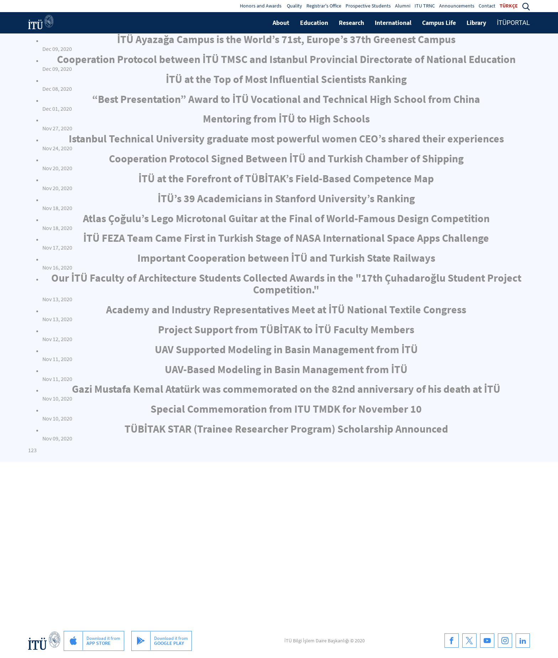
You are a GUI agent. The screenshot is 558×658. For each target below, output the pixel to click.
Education (314, 23)
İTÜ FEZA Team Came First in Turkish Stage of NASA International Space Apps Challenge (286, 238)
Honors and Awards (260, 5)
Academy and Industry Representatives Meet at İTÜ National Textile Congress (286, 309)
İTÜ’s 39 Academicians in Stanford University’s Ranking (286, 198)
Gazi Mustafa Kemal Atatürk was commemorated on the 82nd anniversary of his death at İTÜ (286, 389)
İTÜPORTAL (513, 22)
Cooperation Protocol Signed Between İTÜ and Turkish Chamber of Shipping (286, 158)
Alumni (402, 5)
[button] (526, 5)
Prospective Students (368, 5)
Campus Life (439, 23)
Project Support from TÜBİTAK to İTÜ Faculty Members (286, 329)
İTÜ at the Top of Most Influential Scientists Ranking (286, 79)
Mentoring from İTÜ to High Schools (286, 118)
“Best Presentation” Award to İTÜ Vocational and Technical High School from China (286, 99)
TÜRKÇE (509, 5)
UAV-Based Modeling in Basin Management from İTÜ (286, 369)
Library (476, 23)
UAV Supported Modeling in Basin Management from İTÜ (286, 349)
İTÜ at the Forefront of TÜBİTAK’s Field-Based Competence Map (286, 178)
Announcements (456, 5)
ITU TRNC (425, 5)
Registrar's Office (323, 5)
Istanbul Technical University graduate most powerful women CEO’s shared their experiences (286, 138)
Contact (487, 5)
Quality (294, 5)
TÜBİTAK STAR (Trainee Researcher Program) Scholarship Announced (286, 428)
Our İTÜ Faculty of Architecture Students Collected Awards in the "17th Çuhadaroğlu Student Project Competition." (286, 283)
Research (351, 23)
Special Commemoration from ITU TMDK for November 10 (286, 409)
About (281, 23)
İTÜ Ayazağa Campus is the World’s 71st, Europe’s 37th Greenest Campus (286, 39)
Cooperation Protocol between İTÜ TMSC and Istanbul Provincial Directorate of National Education (286, 59)
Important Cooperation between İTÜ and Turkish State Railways (286, 258)
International (393, 23)
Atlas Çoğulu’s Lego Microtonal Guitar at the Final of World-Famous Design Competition (286, 218)
